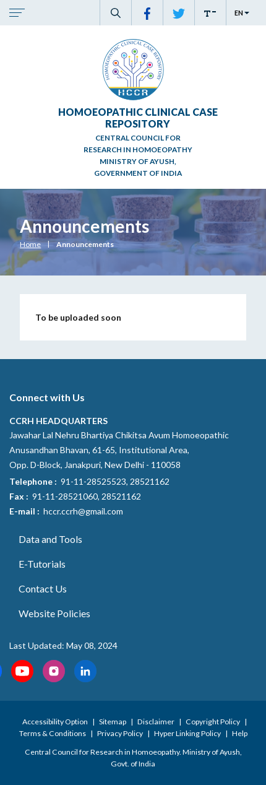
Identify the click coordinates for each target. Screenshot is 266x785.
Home (30, 244)
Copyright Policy (213, 721)
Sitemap (113, 721)
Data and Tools (50, 539)
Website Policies (54, 613)
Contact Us (43, 588)
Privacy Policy (120, 733)
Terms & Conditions (53, 733)
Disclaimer (156, 721)
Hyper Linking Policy (188, 733)
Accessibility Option (55, 721)
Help (239, 733)
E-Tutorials (42, 564)
